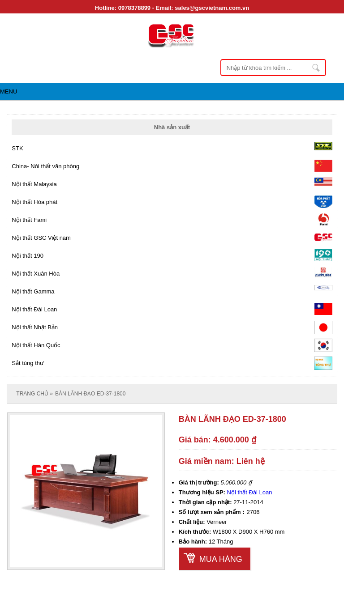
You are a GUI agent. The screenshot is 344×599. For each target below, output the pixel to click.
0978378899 (134, 7)
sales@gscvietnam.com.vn (212, 7)
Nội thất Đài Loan (249, 492)
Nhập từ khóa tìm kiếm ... (316, 67)
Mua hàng (220, 559)
